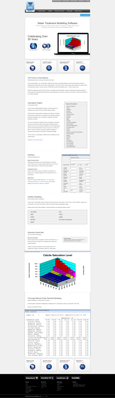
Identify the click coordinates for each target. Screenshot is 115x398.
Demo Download (85, 15)
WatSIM (47, 183)
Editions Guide (28, 391)
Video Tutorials (66, 0)
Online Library (74, 0)
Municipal (69, 11)
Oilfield (50, 11)
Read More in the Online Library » (35, 139)
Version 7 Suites (29, 388)
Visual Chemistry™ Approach (31, 386)
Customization (28, 387)
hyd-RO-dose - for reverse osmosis (40, 181)
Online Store (81, 0)
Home (27, 383)
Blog (42, 387)
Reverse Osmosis (59, 11)
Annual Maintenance (29, 390)
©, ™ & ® (45, 396)
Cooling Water (41, 11)
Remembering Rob (57, 0)
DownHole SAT (35, 183)
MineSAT (41, 183)
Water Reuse (78, 11)
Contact (87, 0)
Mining (58, 390)
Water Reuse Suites (32, 179)
